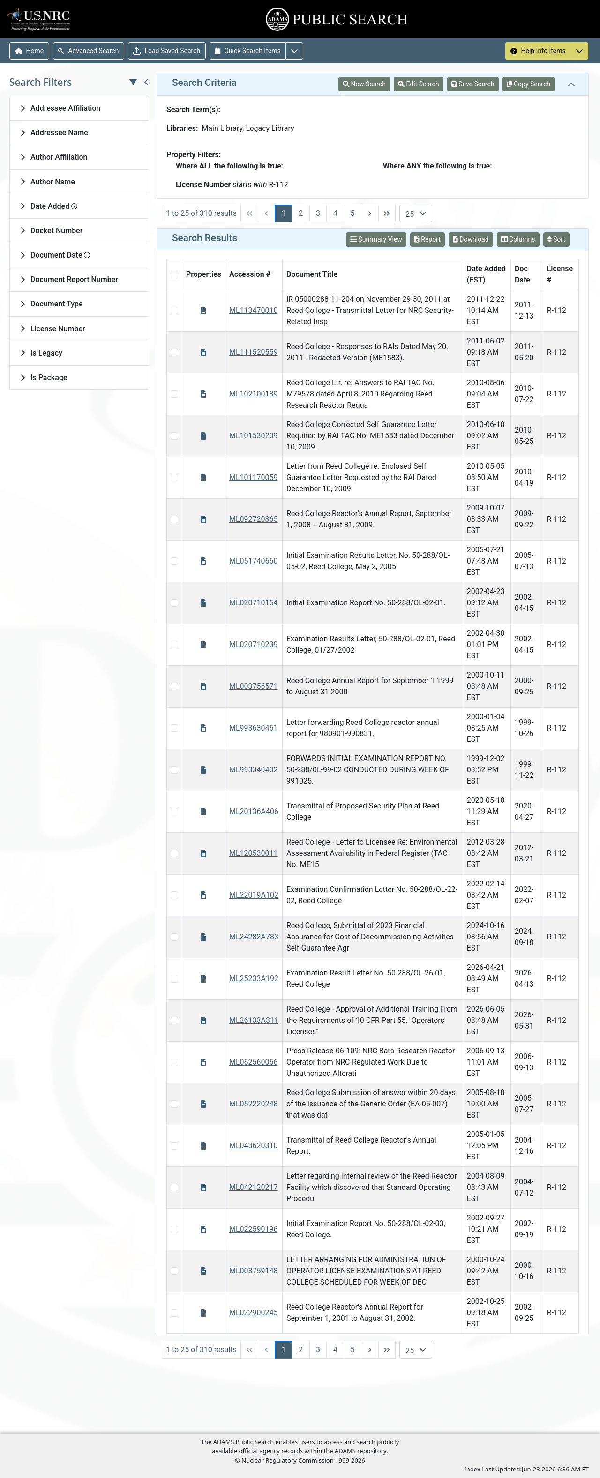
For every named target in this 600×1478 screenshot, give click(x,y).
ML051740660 (253, 560)
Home (29, 50)
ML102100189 (253, 393)
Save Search (473, 84)
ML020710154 (253, 602)
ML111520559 (253, 352)
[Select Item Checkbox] (174, 310)
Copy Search (528, 84)
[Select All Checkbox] (174, 274)
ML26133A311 (253, 1020)
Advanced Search (88, 50)
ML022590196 (253, 1229)
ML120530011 (253, 853)
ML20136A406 (253, 811)
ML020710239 (253, 644)
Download (471, 239)
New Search (364, 84)
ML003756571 (253, 686)
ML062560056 (253, 1062)
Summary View (376, 239)
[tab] (79, 108)
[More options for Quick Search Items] (294, 51)
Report (427, 239)
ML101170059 (253, 477)
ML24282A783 (253, 936)
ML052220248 (253, 1103)
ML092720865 (253, 519)
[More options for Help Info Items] (579, 51)
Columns (518, 239)
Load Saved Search (166, 51)
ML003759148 (253, 1270)
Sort (556, 239)
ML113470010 (253, 310)
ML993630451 (253, 728)
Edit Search (418, 84)
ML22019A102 (253, 895)
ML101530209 (253, 435)
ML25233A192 (253, 978)
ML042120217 (253, 1187)
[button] (423, 213)
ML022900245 (253, 1312)
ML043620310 (253, 1145)
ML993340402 (253, 769)
